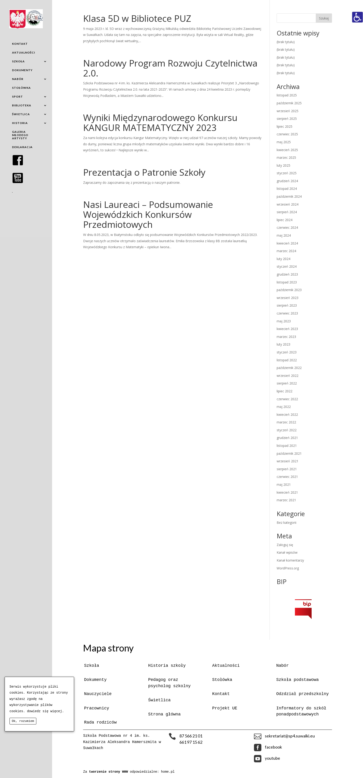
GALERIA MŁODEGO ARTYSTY (20, 135)
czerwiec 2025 (287, 134)
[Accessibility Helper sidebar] (357, 17)
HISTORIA (20, 123)
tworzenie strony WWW (109, 772)
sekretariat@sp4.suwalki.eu (290, 735)
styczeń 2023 (287, 352)
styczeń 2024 (287, 266)
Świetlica (159, 700)
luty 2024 (283, 259)
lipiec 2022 (284, 391)
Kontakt (221, 694)
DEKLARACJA (22, 147)
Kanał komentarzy (290, 560)
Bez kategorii (286, 522)
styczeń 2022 (287, 430)
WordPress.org (288, 568)
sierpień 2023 (287, 305)
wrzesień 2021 (287, 461)
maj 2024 (284, 235)
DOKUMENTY (22, 70)
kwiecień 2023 (287, 329)
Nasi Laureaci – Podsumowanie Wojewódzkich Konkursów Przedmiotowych (148, 214)
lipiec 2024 (284, 220)
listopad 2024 (287, 188)
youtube (272, 758)
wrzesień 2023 (287, 297)
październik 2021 (289, 453)
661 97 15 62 (190, 742)
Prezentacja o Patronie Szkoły (144, 172)
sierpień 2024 (287, 212)
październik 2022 (289, 367)
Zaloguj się (285, 545)
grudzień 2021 (287, 437)
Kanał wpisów (287, 552)
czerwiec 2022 (287, 399)
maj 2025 (284, 142)
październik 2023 (289, 290)
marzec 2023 (286, 336)
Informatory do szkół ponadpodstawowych (301, 711)
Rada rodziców (100, 722)
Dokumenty (95, 679)
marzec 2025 (286, 157)
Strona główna (164, 714)
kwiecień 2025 (287, 150)
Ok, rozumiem (23, 721)
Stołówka (222, 679)
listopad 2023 (287, 282)
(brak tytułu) (286, 42)
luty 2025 (283, 165)
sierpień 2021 (287, 469)
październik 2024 (289, 196)
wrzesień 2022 (287, 375)
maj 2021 (284, 484)
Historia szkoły (167, 665)
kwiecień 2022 (287, 414)
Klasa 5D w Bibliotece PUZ (137, 18)
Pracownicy (96, 708)
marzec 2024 (286, 251)
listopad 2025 (287, 95)
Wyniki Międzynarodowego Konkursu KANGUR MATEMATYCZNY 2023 (160, 122)
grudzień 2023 (287, 274)
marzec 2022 (286, 422)
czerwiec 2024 (287, 227)
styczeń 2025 (287, 173)
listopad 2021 (287, 445)
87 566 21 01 (190, 735)
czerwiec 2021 (287, 476)
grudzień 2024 (287, 181)
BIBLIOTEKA (21, 105)
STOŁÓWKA (21, 87)
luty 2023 (283, 344)
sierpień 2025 (287, 118)
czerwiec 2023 (287, 313)
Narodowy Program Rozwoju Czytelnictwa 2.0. (170, 68)
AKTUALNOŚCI (23, 52)
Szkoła (91, 665)
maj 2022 (284, 406)
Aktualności (226, 665)
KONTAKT (20, 43)
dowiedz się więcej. (45, 711)
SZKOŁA (18, 61)
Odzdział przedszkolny (302, 694)
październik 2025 (289, 103)
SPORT (17, 96)
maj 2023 (284, 321)
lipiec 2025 (284, 126)
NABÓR (17, 79)
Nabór (282, 665)
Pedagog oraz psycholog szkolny (169, 682)
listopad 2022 (287, 360)
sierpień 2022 (287, 383)
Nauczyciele (98, 694)
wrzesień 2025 (287, 111)
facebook (273, 746)
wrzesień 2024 (287, 204)
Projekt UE (224, 708)
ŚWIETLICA (21, 114)
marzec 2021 (286, 500)
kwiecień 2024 (287, 243)
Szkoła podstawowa (297, 679)
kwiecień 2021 (287, 492)
